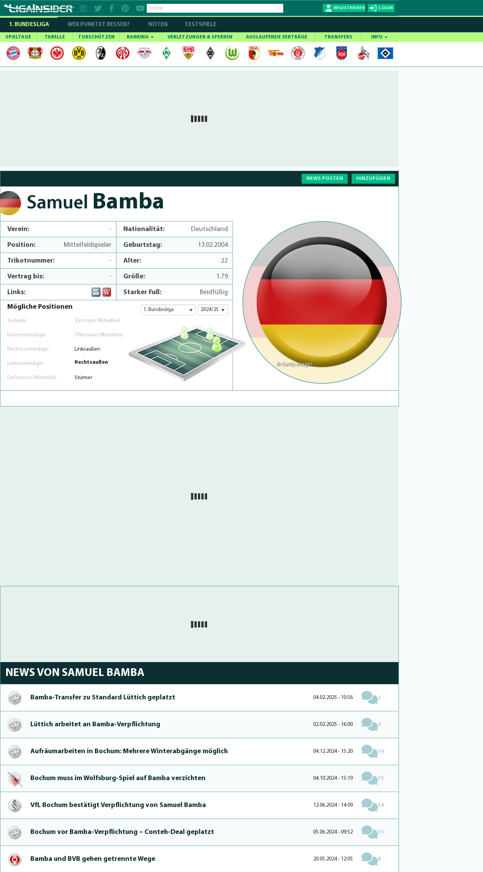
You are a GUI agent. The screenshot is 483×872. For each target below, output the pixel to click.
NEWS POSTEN (324, 178)
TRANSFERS (338, 37)
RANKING (140, 37)
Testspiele (199, 25)
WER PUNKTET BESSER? (98, 25)
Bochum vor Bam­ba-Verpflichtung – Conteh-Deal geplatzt (122, 832)
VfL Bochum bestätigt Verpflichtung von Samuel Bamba (118, 805)
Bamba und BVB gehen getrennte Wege (92, 859)
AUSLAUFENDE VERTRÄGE (276, 37)
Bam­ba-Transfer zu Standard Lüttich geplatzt (102, 697)
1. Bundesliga (29, 25)
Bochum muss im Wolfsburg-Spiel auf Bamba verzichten (118, 778)
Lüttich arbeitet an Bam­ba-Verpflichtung (95, 724)
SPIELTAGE (18, 37)
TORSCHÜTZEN (96, 37)
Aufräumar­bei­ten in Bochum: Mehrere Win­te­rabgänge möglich (129, 751)
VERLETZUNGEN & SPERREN (200, 37)
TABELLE (55, 37)
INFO (379, 37)
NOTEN (158, 25)
